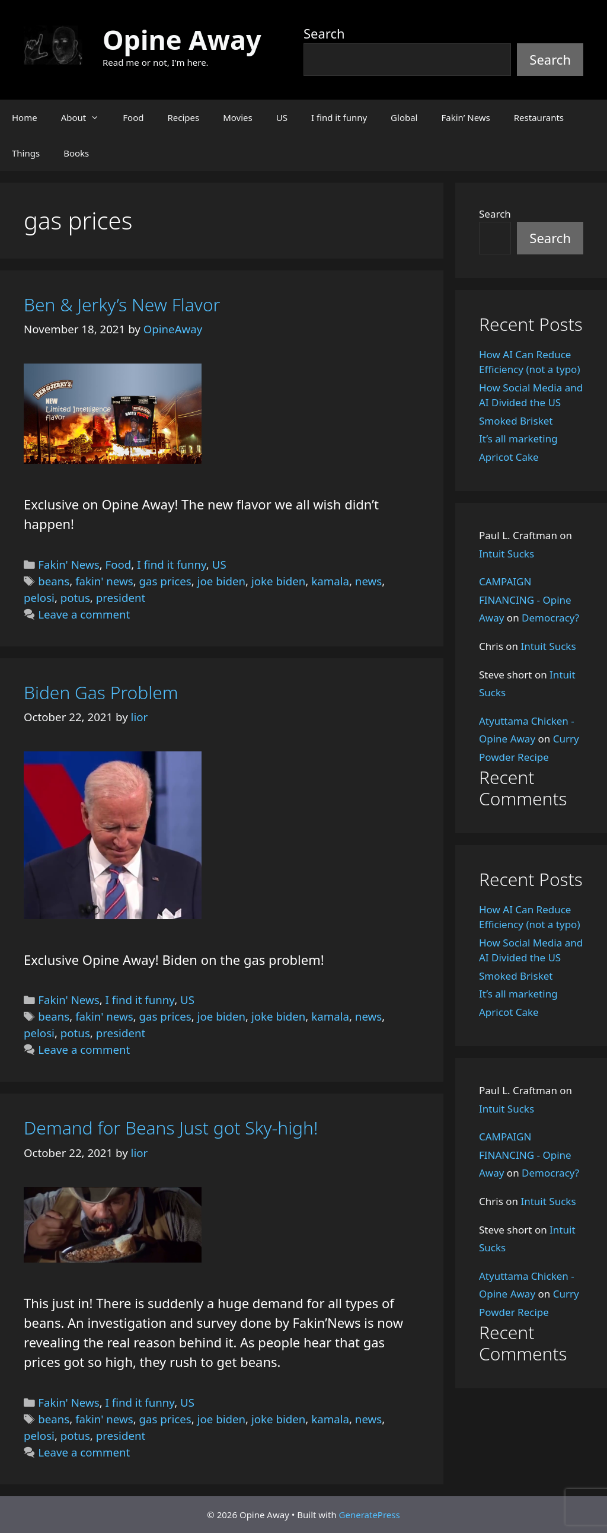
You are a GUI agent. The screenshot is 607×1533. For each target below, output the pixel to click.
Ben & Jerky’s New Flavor (122, 304)
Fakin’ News (466, 117)
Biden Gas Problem (101, 692)
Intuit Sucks (506, 553)
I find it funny (339, 117)
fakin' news (104, 580)
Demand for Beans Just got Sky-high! (171, 1128)
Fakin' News (68, 564)
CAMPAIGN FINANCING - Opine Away (525, 599)
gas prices (165, 580)
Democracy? (550, 617)
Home (24, 117)
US (281, 117)
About (86, 117)
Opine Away (182, 39)
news (368, 580)
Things (26, 153)
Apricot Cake (509, 457)
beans (53, 580)
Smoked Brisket (515, 421)
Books (76, 153)
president (120, 597)
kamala (330, 580)
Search (324, 33)
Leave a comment (84, 614)
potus (75, 597)
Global (404, 117)
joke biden (278, 580)
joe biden (221, 580)
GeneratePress (369, 1515)
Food (133, 117)
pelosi (39, 597)
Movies (238, 117)
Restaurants (539, 117)
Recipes (183, 117)
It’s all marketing (518, 438)
